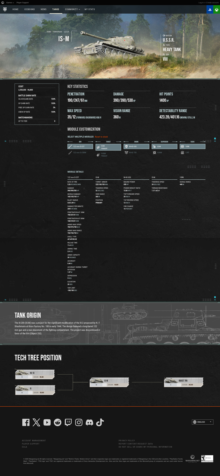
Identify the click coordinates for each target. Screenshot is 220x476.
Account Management (34, 441)
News (43, 9)
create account (212, 3)
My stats (90, 9)
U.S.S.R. (66, 32)
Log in (201, 3)
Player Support (31, 444)
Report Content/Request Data (136, 444)
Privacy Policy (127, 441)
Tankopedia (57, 32)
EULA (24, 447)
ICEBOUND (29, 9)
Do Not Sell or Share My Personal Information (145, 447)
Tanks (55, 9)
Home (15, 9)
